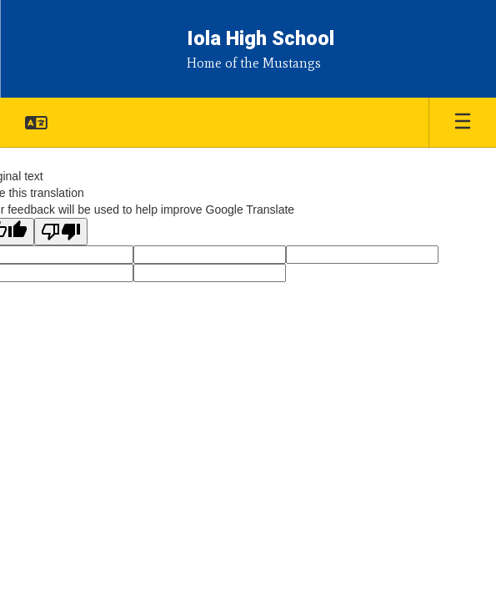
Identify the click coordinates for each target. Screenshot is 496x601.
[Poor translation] (61, 231)
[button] (36, 123)
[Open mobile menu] (462, 123)
